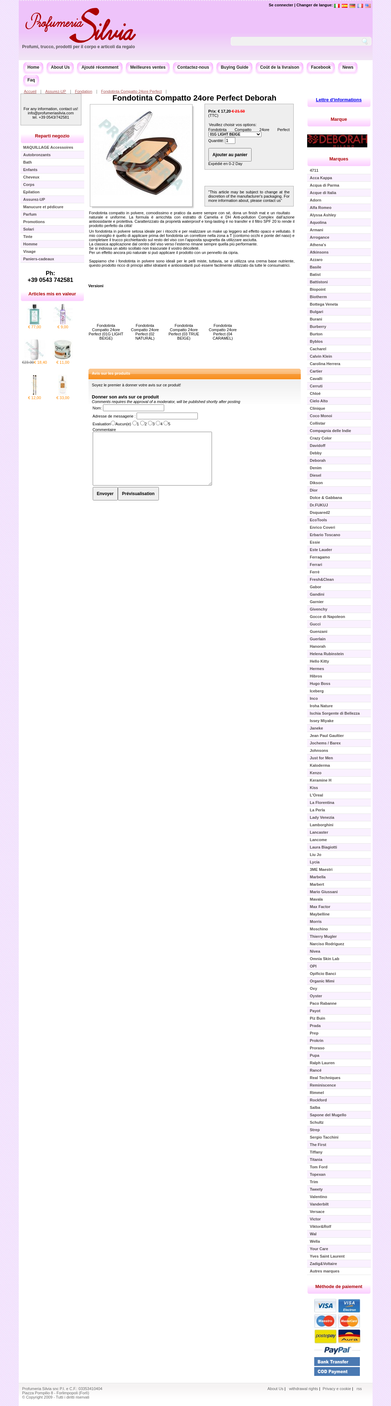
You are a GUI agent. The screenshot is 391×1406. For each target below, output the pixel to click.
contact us (272, 200)
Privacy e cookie (337, 1389)
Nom (97, 408)
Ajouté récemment (100, 67)
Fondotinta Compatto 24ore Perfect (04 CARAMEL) (223, 331)
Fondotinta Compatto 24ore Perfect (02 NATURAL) (145, 331)
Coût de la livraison (279, 67)
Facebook (321, 67)
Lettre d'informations (339, 99)
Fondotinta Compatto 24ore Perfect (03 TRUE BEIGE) (183, 331)
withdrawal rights (303, 1389)
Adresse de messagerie (114, 416)
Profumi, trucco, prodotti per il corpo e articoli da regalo (78, 46)
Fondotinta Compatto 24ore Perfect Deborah (194, 97)
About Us (60, 67)
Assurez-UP (55, 91)
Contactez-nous (193, 67)
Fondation (83, 91)
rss (359, 1389)
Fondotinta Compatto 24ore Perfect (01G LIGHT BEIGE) (106, 331)
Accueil (30, 91)
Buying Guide (234, 67)
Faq (31, 80)
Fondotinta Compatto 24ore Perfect (131, 91)
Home (33, 67)
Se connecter (281, 5)
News (348, 67)
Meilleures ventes (148, 67)
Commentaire (104, 429)
